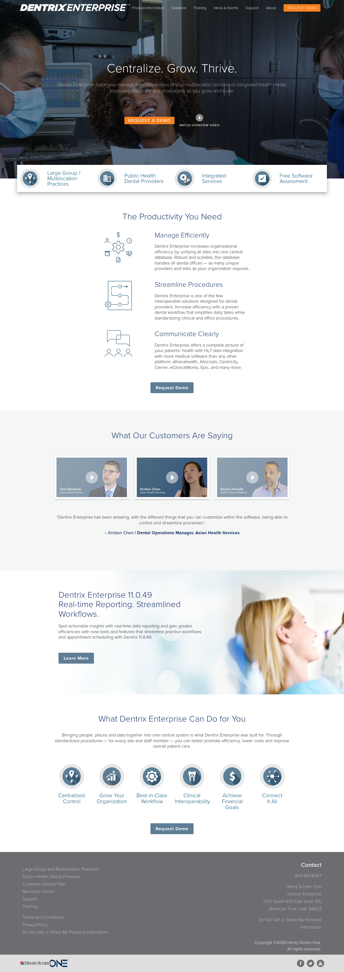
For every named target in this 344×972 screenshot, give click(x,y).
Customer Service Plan (44, 884)
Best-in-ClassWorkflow (152, 795)
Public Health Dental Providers (51, 876)
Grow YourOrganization (112, 795)
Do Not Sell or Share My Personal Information (65, 932)
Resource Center (38, 891)
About (271, 8)
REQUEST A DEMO (149, 120)
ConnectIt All (272, 795)
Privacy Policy (35, 924)
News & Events (226, 8)
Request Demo (301, 8)
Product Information (148, 8)
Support (252, 8)
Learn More (76, 658)
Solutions (179, 8)
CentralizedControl (71, 795)
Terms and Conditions (43, 917)
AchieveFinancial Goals (232, 798)
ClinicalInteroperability (192, 795)
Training (200, 8)
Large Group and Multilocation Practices (61, 869)
